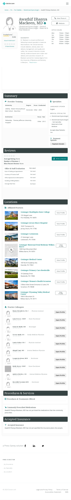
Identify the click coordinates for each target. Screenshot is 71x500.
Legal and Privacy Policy (44, 490)
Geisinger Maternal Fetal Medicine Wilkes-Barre (37, 246)
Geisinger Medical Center (31, 259)
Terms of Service (62, 490)
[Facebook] (25, 445)
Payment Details (58, 144)
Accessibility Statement (53, 492)
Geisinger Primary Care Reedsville (35, 270)
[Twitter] (43, 445)
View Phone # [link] (60, 18)
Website (60, 23)
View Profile (61, 213)
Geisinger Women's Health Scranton (36, 281)
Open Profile (60, 312)
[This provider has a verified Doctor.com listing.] (45, 23)
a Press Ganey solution (13, 446)
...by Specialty (7, 468)
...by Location (7, 472)
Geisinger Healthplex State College (35, 212)
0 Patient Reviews (9, 46)
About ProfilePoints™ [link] (9, 41)
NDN (66, 492)
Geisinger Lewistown (29, 234)
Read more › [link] (33, 62)
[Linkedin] (34, 445)
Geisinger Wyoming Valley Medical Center (35, 293)
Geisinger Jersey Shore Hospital (34, 223)
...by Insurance (8, 464)
